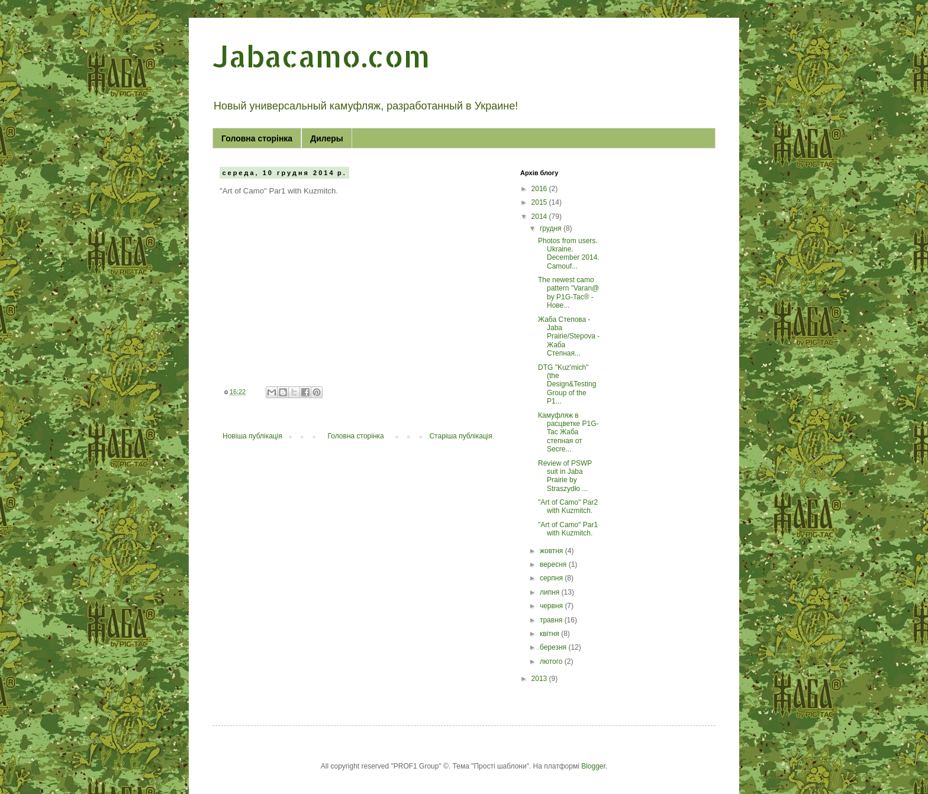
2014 (540, 216)
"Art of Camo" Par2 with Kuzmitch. (568, 506)
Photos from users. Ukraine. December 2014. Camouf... (569, 253)
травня (552, 620)
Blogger (593, 766)
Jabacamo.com (321, 56)
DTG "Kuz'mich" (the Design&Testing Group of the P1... (567, 384)
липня (551, 592)
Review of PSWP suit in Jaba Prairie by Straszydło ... (565, 476)
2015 (540, 202)
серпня (552, 578)
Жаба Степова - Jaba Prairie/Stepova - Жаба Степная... (569, 336)
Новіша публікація (252, 436)
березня (554, 647)
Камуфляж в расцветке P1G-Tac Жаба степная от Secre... (568, 432)
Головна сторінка (256, 138)
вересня (554, 564)
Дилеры (326, 138)
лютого (552, 661)
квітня (550, 634)
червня (552, 606)
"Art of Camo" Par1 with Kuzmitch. (568, 529)
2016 (540, 189)
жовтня (552, 551)
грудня (551, 228)
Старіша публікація (460, 436)
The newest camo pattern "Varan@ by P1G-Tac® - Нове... (568, 292)
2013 (540, 678)
